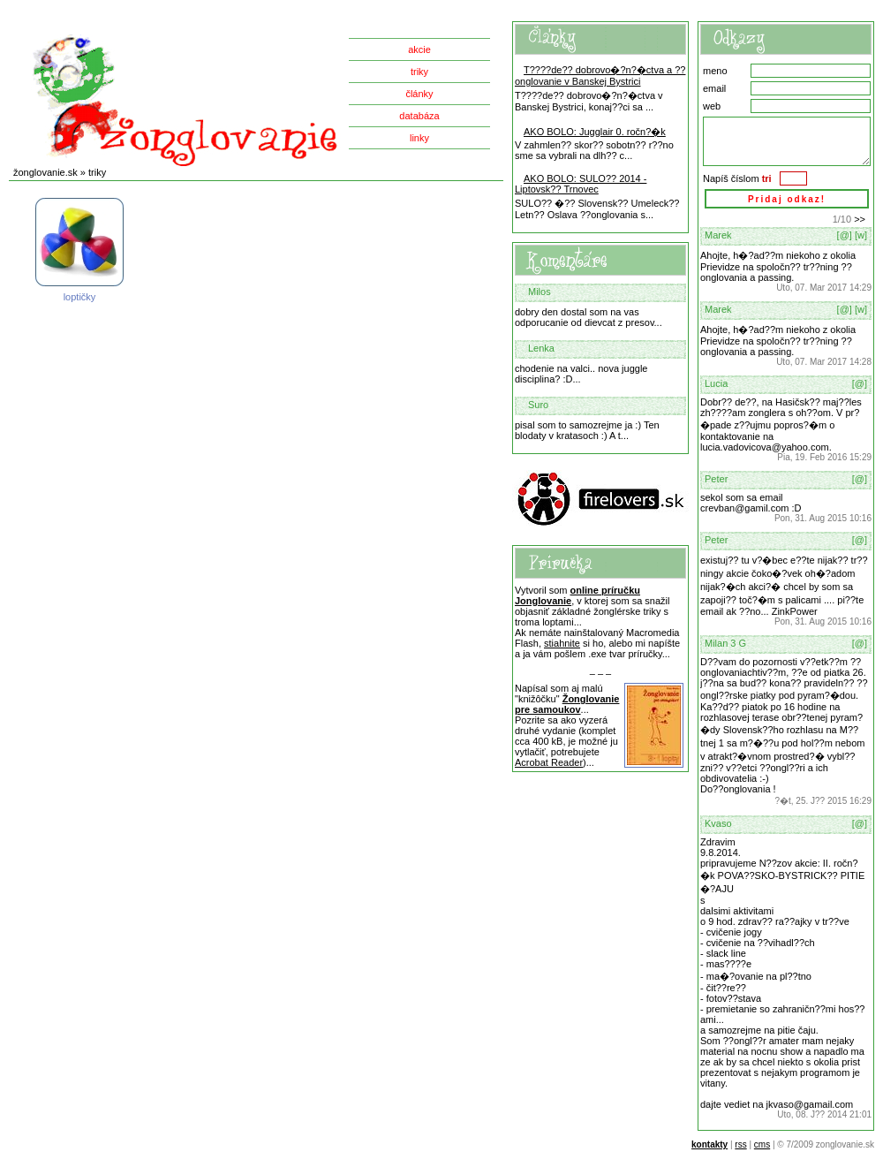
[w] (861, 235)
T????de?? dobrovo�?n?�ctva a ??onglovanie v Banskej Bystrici (600, 75)
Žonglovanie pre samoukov (567, 704)
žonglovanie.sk (45, 172)
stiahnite (562, 643)
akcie (419, 49)
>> (859, 219)
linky (419, 138)
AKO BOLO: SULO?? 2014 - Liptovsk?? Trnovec (580, 183)
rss (740, 1144)
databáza (419, 115)
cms (762, 1144)
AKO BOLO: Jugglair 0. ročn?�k (595, 131)
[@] (844, 235)
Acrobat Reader (549, 762)
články (419, 93)
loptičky (79, 250)
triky (419, 71)
